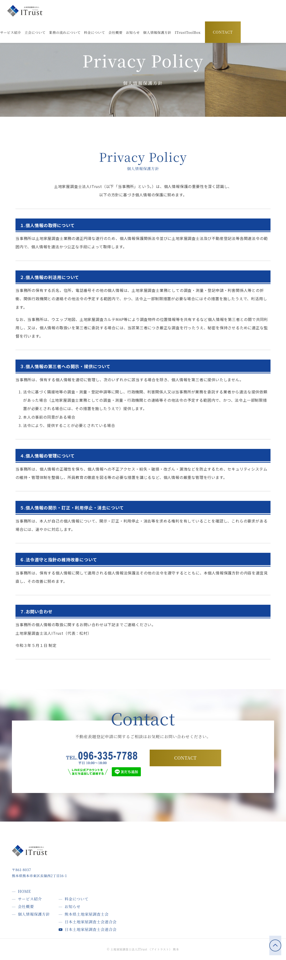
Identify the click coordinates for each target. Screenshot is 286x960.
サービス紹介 (30, 899)
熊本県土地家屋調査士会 (87, 914)
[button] (188, 32)
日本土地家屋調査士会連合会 (91, 921)
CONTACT (223, 32)
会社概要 (26, 906)
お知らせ (73, 906)
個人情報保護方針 (34, 914)
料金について (76, 899)
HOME (24, 891)
